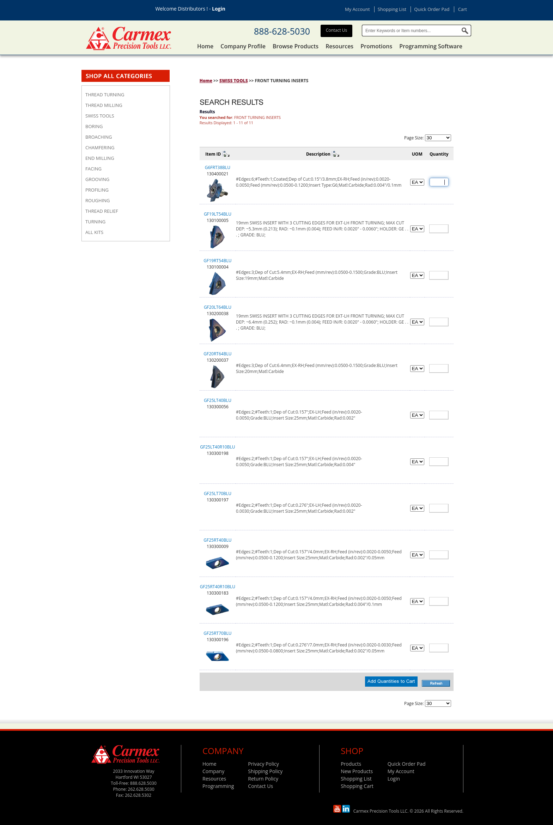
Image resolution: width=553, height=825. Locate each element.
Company (213, 771)
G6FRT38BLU (217, 167)
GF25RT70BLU (217, 633)
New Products (357, 771)
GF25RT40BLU (217, 540)
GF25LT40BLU (217, 400)
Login (218, 8)
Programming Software (430, 46)
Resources (339, 46)
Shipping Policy (265, 771)
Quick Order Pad (431, 9)
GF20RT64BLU (217, 354)
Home (205, 46)
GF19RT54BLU (217, 261)
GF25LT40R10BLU (217, 447)
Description (318, 154)
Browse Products (295, 46)
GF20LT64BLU (217, 307)
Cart (462, 9)
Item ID (213, 154)
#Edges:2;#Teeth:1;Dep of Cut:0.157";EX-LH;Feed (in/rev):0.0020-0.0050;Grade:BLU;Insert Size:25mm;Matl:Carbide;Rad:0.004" (299, 462)
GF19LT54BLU (217, 214)
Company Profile (243, 46)
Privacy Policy (263, 763)
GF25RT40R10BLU (217, 587)
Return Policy (263, 778)
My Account (357, 9)
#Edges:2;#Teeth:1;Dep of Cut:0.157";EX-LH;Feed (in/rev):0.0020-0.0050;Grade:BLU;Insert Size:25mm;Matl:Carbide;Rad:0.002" (299, 415)
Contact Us (336, 30)
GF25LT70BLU (217, 493)
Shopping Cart (357, 786)
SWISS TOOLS (233, 81)
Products (351, 763)
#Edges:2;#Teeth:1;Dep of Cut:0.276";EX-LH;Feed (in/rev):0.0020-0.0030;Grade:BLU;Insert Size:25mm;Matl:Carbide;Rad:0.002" (299, 508)
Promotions (376, 46)
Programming (218, 786)
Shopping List (392, 9)
